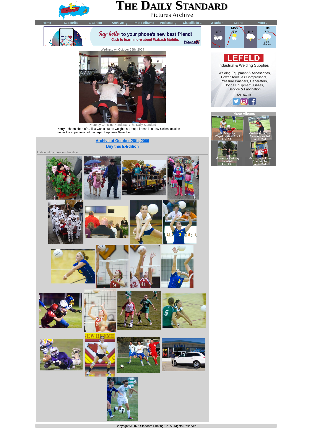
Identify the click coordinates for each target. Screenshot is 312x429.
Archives (120, 23)
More (263, 23)
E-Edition (95, 23)
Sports (238, 23)
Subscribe (71, 23)
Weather (217, 23)
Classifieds (192, 23)
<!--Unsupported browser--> (243, 139)
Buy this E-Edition (122, 146)
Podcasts (168, 23)
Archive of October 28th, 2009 (122, 141)
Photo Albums (144, 23)
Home (47, 23)
